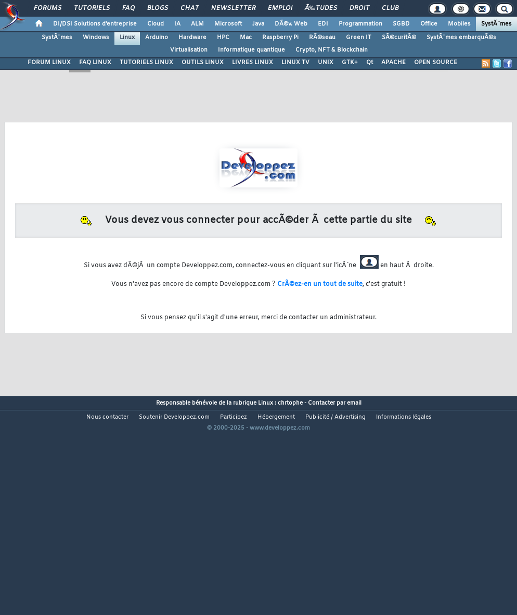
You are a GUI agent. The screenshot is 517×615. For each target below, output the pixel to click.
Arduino (156, 37)
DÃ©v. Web (291, 24)
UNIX (325, 62)
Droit (359, 8)
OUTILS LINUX (203, 62)
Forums (47, 8)
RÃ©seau (322, 37)
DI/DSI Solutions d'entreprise (95, 24)
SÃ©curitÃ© (399, 37)
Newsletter (233, 8)
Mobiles (459, 24)
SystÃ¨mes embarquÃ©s (461, 37)
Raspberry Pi (280, 37)
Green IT (358, 37)
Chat (189, 8)
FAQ (128, 8)
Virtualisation (189, 50)
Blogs (157, 8)
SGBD (401, 24)
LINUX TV (295, 62)
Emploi (280, 8)
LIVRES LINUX (252, 62)
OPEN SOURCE (435, 62)
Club (390, 8)
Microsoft (228, 24)
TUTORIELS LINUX (146, 62)
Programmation (360, 24)
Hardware (192, 37)
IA (177, 24)
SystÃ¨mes (496, 24)
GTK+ (350, 62)
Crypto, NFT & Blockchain (331, 50)
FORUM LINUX (49, 62)
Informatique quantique (251, 50)
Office (428, 24)
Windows (96, 37)
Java (258, 24)
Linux (127, 37)
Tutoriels (92, 8)
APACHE (393, 62)
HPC (223, 37)
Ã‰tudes (321, 8)
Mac (246, 37)
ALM (197, 24)
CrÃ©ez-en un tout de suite (320, 284)
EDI (323, 24)
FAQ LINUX (95, 62)
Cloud (155, 24)
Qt (369, 62)
